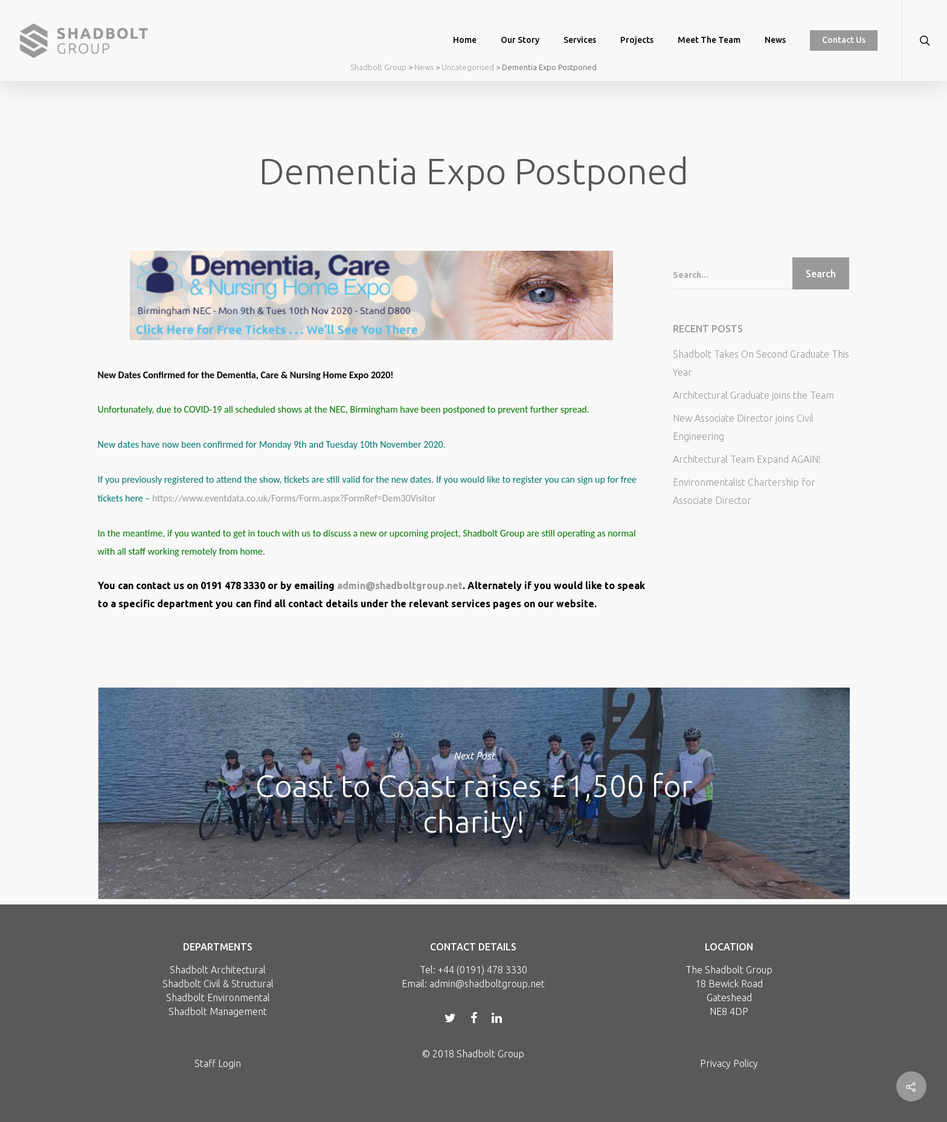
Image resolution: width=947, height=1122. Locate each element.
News (775, 40)
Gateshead (729, 997)
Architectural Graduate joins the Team (753, 395)
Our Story (520, 40)
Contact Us (843, 40)
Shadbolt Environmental (218, 997)
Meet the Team (709, 40)
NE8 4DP (729, 1011)
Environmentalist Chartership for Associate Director (744, 491)
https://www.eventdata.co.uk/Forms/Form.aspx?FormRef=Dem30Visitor (295, 498)
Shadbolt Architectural (218, 969)
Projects (636, 40)
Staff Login (217, 1063)
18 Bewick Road (729, 983)
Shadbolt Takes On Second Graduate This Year (761, 363)
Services (579, 40)
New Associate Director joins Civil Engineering (743, 427)
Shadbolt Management (218, 1011)
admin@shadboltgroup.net (400, 585)
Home (465, 40)
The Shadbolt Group (728, 969)
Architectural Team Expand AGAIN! (747, 459)
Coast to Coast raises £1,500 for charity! (474, 793)
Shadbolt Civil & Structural (218, 983)
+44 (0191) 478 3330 (482, 969)
